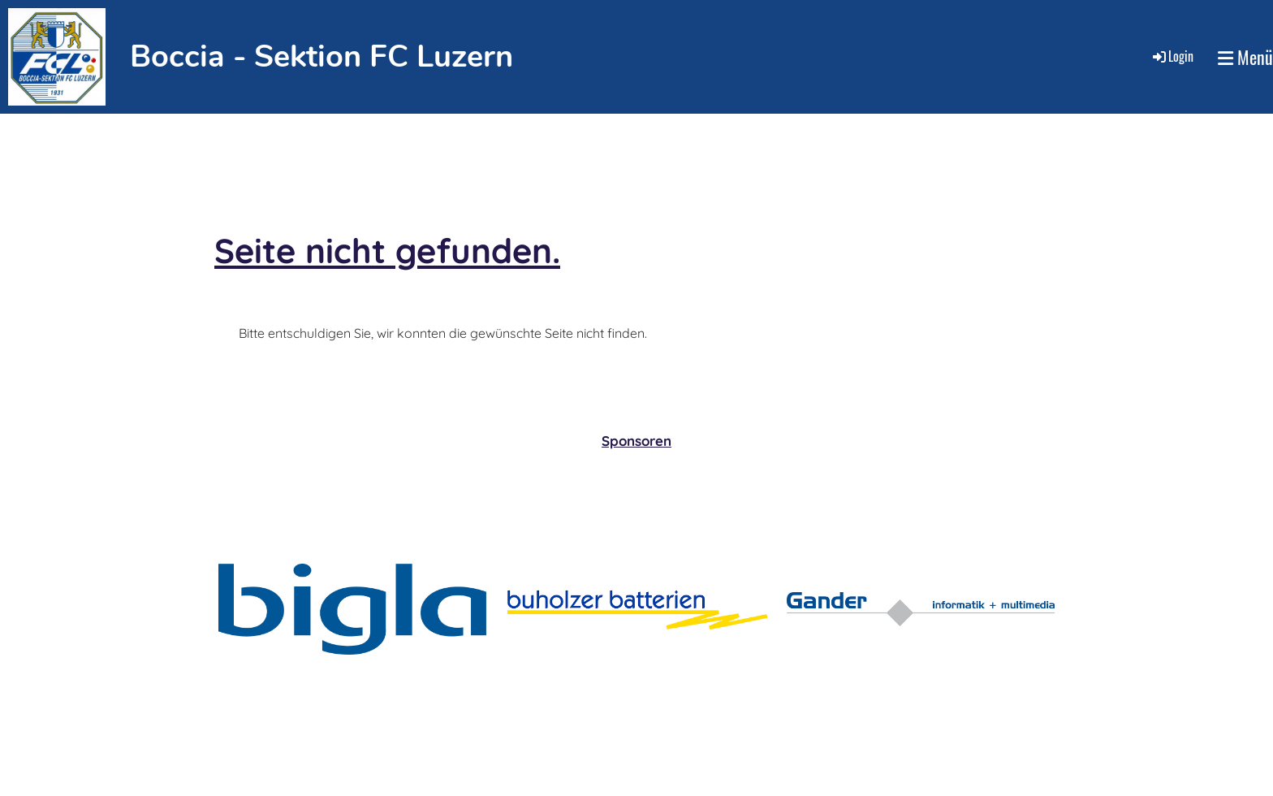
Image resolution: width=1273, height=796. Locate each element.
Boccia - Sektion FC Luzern (321, 56)
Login (1171, 56)
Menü (1245, 57)
